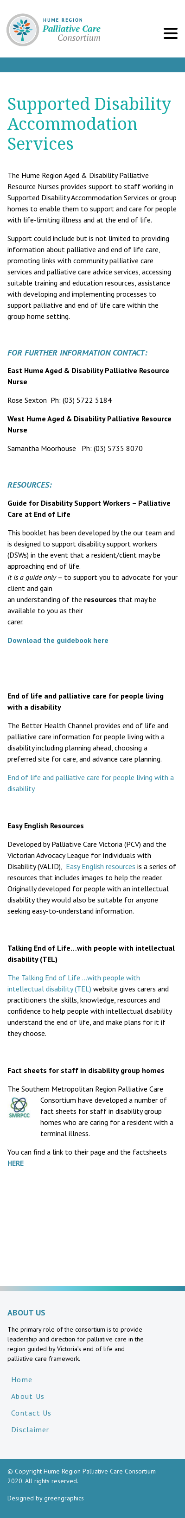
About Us (28, 1396)
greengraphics (64, 1498)
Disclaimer (30, 1429)
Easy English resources (101, 866)
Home (21, 1379)
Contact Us (31, 1412)
